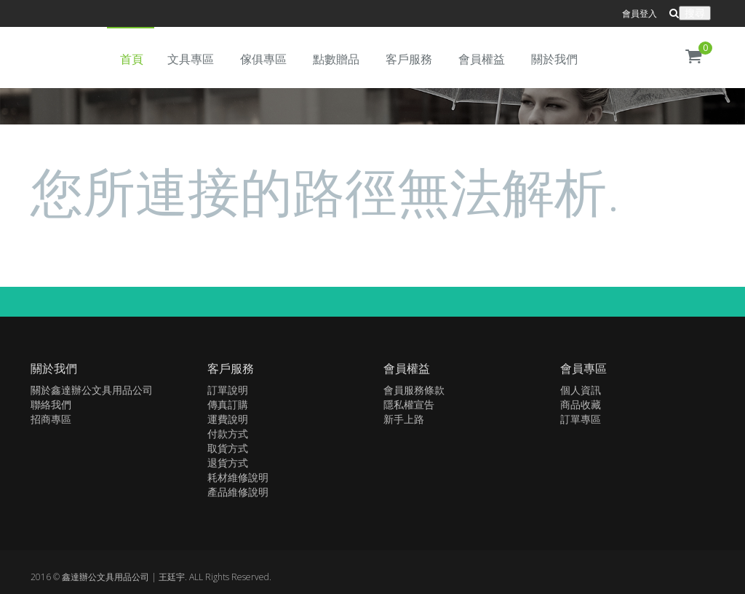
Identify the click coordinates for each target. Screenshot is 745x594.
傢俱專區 (263, 59)
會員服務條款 (414, 390)
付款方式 (227, 433)
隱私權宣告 (408, 404)
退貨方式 (227, 463)
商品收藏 (580, 404)
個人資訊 (580, 390)
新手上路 (403, 419)
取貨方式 (227, 448)
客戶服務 (409, 59)
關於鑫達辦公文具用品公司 (92, 390)
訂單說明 (227, 390)
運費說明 (227, 419)
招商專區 (51, 419)
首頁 (131, 59)
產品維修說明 (237, 492)
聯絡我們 (51, 404)
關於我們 (554, 59)
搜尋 (695, 13)
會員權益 (481, 59)
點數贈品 (336, 59)
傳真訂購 (227, 404)
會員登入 (639, 13)
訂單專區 (580, 419)
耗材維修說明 (237, 477)
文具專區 (190, 59)
